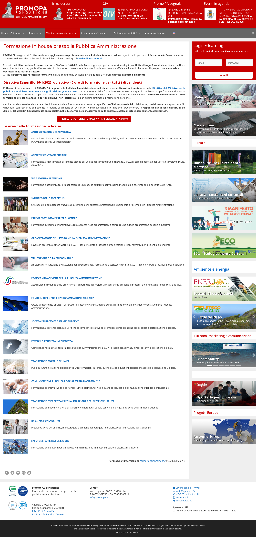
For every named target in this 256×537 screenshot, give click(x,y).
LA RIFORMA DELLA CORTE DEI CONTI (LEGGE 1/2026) (236, 20)
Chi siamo (19, 33)
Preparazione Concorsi (96, 33)
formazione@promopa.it (153, 460)
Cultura (199, 143)
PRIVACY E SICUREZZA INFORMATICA (52, 341)
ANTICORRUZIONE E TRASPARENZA (51, 131)
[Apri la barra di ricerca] (253, 33)
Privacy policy (122, 532)
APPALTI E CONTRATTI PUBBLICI (49, 155)
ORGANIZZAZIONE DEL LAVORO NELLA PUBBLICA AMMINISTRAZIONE (70, 238)
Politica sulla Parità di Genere (47, 514)
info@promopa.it (99, 497)
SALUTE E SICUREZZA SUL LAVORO (50, 440)
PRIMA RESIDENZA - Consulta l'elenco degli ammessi (185, 20)
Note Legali (180, 497)
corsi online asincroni (89, 58)
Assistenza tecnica (158, 33)
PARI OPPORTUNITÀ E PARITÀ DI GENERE (54, 218)
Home (4, 33)
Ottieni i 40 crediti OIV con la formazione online (132, 17)
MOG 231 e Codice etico (187, 494)
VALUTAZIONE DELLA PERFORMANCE (52, 258)
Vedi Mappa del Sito (185, 491)
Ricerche (37, 33)
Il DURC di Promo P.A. (43, 511)
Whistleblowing (182, 500)
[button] (194, 316)
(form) (94, 118)
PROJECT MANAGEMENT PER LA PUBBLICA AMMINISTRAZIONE (66, 278)
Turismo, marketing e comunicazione (223, 336)
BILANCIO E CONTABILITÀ (45, 421)
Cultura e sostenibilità (129, 33)
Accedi (224, 75)
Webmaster (135, 532)
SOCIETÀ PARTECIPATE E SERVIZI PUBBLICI (55, 321)
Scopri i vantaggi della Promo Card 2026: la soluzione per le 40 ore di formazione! (84, 15)
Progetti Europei (206, 412)
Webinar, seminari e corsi (63, 33)
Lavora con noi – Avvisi (186, 487)
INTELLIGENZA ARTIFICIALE (46, 178)
